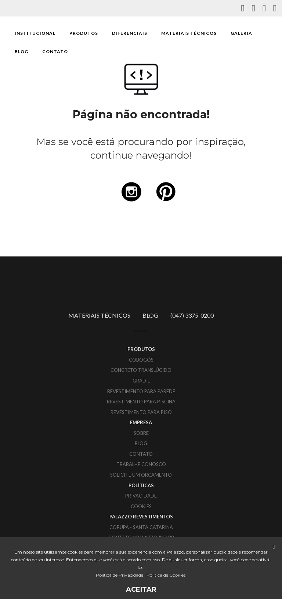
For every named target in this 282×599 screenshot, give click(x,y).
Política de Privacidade (119, 575)
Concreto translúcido (141, 370)
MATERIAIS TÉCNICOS (189, 33)
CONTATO (55, 51)
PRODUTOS (83, 33)
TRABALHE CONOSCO (141, 464)
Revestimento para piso (141, 412)
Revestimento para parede (141, 391)
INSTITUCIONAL (35, 33)
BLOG (21, 51)
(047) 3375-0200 (192, 315)
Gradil (141, 381)
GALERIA (241, 33)
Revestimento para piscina (141, 401)
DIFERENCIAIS (129, 33)
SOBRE (141, 433)
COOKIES (141, 506)
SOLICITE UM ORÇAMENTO (141, 475)
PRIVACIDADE (141, 496)
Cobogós (141, 360)
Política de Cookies (166, 575)
